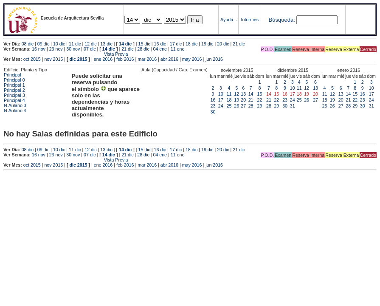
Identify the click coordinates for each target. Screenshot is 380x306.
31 (292, 105)
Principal (12, 74)
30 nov (73, 48)
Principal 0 (14, 79)
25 (229, 105)
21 (250, 99)
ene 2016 (103, 59)
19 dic (207, 43)
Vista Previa (65, 54)
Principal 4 (14, 100)
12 (236, 93)
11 (229, 93)
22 (259, 99)
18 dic (191, 43)
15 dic (144, 43)
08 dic (28, 43)
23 (213, 105)
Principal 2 (14, 90)
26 (236, 105)
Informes (250, 19)
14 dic (125, 43)
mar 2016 (147, 59)
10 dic (59, 43)
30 (213, 111)
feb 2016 (125, 59)
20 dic (223, 43)
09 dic (43, 43)
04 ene (160, 48)
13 (243, 93)
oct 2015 (32, 59)
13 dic (106, 43)
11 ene (178, 48)
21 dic (239, 43)
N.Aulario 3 (16, 105)
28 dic (143, 48)
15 (259, 93)
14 (250, 93)
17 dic (176, 43)
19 (236, 99)
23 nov (56, 48)
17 (220, 99)
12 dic (90, 43)
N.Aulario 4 (15, 110)
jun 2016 (214, 59)
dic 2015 (78, 59)
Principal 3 (14, 95)
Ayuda (226, 19)
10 (220, 93)
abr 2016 (169, 59)
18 (229, 99)
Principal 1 (14, 85)
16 (213, 99)
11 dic (75, 43)
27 (243, 105)
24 (220, 105)
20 (243, 99)
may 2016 (192, 59)
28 (250, 105)
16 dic (160, 43)
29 (259, 105)
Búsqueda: (282, 20)
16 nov (38, 48)
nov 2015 (53, 59)
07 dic (90, 48)
